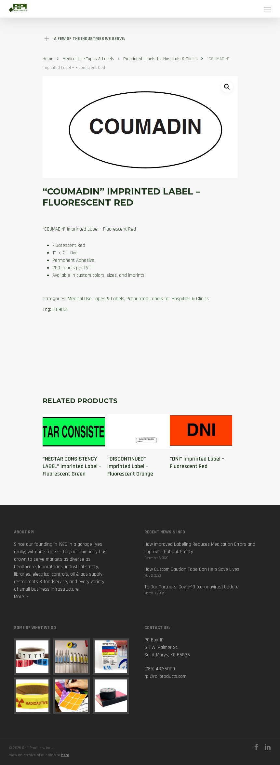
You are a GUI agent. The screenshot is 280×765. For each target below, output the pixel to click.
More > (21, 597)
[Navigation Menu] (267, 9)
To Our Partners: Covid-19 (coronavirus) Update (191, 587)
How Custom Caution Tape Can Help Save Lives (191, 569)
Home (48, 59)
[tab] (133, 349)
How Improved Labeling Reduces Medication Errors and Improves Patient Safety (199, 548)
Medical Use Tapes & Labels (88, 59)
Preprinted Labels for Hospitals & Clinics (160, 59)
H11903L (60, 309)
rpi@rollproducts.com (165, 676)
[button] (227, 87)
